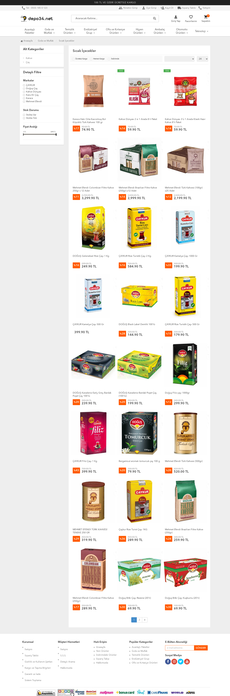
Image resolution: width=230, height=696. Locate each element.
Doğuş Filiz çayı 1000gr (177, 393)
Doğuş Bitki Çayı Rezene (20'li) (135, 598)
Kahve (29, 58)
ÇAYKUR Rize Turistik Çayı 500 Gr (182, 324)
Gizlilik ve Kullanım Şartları (39, 655)
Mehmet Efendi (34, 102)
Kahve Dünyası (33, 92)
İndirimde (115, 59)
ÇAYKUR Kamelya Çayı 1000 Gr (181, 256)
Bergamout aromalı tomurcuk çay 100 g (139, 461)
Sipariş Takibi (186, 8)
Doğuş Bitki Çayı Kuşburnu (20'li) (182, 598)
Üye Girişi (149, 8)
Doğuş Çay (32, 89)
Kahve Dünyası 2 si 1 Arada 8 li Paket (138, 119)
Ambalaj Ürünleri (159, 31)
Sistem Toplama (33, 667)
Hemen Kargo (99, 59)
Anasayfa (27, 41)
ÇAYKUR (30, 85)
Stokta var (31, 115)
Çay (28, 62)
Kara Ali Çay (32, 95)
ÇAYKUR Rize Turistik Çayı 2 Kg (135, 256)
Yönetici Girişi (128, 8)
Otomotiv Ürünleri (182, 31)
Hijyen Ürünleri (138, 31)
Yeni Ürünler (102, 651)
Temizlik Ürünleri (68, 31)
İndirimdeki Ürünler (106, 655)
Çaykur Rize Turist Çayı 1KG (133, 529)
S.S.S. (63, 651)
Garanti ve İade (33, 663)
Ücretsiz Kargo (81, 59)
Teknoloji (200, 31)
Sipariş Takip (102, 659)
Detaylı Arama (67, 655)
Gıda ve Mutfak (49, 31)
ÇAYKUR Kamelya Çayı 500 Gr (88, 324)
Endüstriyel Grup (90, 31)
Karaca (29, 98)
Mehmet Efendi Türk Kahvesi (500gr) (184, 461)
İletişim (204, 8)
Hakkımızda (66, 659)
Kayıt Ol (167, 8)
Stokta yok (31, 118)
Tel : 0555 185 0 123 (34, 8)
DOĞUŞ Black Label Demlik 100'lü (137, 324)
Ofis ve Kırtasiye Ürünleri (115, 31)
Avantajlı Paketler (30, 31)
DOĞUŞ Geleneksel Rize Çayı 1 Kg (91, 256)
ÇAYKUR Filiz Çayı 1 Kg (85, 461)
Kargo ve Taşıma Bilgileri (38, 659)
